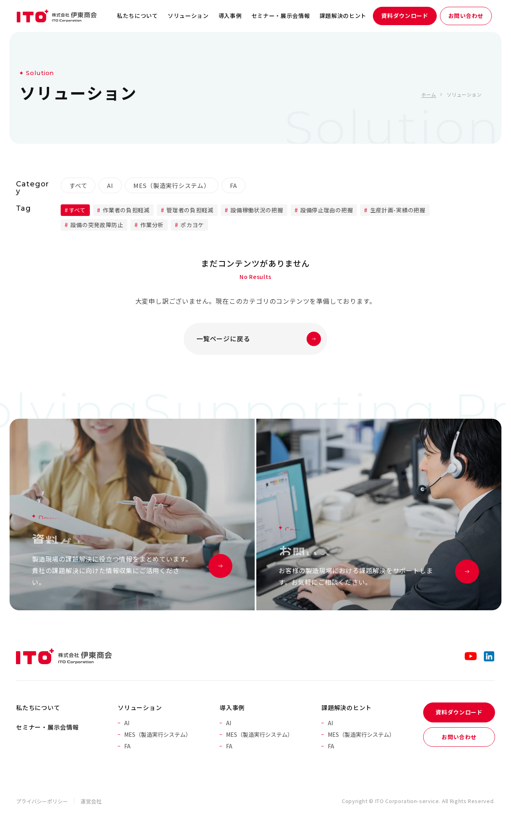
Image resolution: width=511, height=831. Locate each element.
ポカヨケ (191, 225)
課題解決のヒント (343, 16)
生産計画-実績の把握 (397, 210)
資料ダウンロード (404, 16)
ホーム (428, 94)
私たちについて (137, 16)
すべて (78, 185)
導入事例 (230, 16)
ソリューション (188, 16)
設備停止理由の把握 (326, 210)
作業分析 (151, 225)
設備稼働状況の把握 (256, 210)
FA (234, 185)
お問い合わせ (465, 16)
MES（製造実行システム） (171, 185)
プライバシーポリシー (42, 801)
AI (110, 185)
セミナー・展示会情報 (281, 16)
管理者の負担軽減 (189, 210)
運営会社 (91, 801)
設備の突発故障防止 (96, 225)
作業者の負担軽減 (125, 210)
